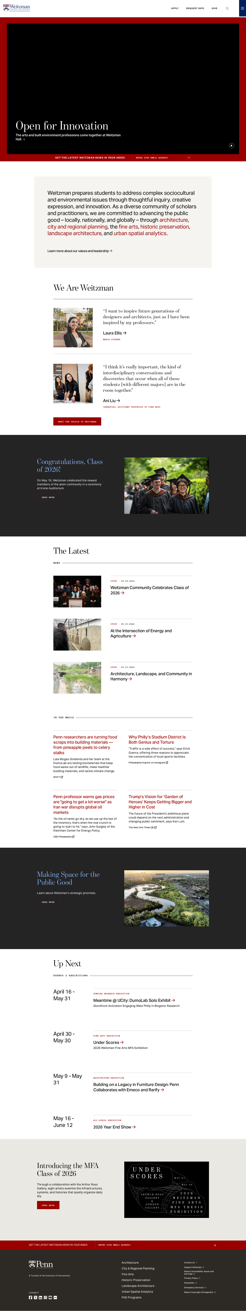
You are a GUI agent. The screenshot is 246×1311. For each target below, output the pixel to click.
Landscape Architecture (138, 1286)
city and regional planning (78, 226)
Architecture (130, 1262)
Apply (175, 8)
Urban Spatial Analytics (137, 1291)
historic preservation (164, 226)
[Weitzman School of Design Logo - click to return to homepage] (16, 8)
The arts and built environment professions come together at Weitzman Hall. (68, 137)
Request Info (195, 8)
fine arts (128, 226)
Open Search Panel (227, 8)
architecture (174, 219)
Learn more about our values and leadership (78, 251)
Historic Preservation (136, 1280)
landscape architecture (74, 233)
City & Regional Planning (138, 1268)
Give (214, 8)
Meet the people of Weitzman (77, 421)
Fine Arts (128, 1274)
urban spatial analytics (140, 233)
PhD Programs (132, 1297)
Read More (48, 497)
